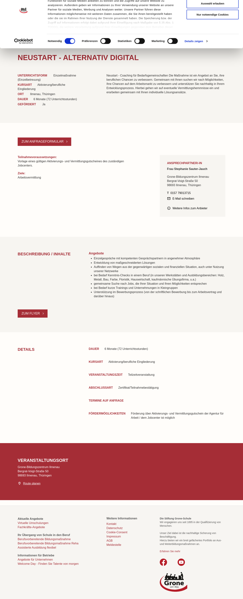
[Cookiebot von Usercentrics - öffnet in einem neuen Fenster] (24, 58)
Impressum (114, 536)
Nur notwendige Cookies (213, 31)
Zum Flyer (31, 313)
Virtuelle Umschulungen (33, 523)
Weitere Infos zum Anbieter (190, 208)
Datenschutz (115, 528)
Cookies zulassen (212, 9)
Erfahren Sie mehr (170, 551)
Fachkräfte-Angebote (31, 527)
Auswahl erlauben (212, 20)
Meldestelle (114, 544)
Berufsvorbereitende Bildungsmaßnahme (44, 539)
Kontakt (111, 523)
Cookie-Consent (117, 532)
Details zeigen (194, 58)
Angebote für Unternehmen (35, 559)
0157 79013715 (181, 193)
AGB (110, 540)
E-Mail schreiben (183, 198)
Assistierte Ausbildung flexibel (37, 547)
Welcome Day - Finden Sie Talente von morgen (48, 563)
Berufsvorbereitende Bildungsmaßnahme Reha (48, 543)
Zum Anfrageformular (42, 141)
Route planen (31, 483)
